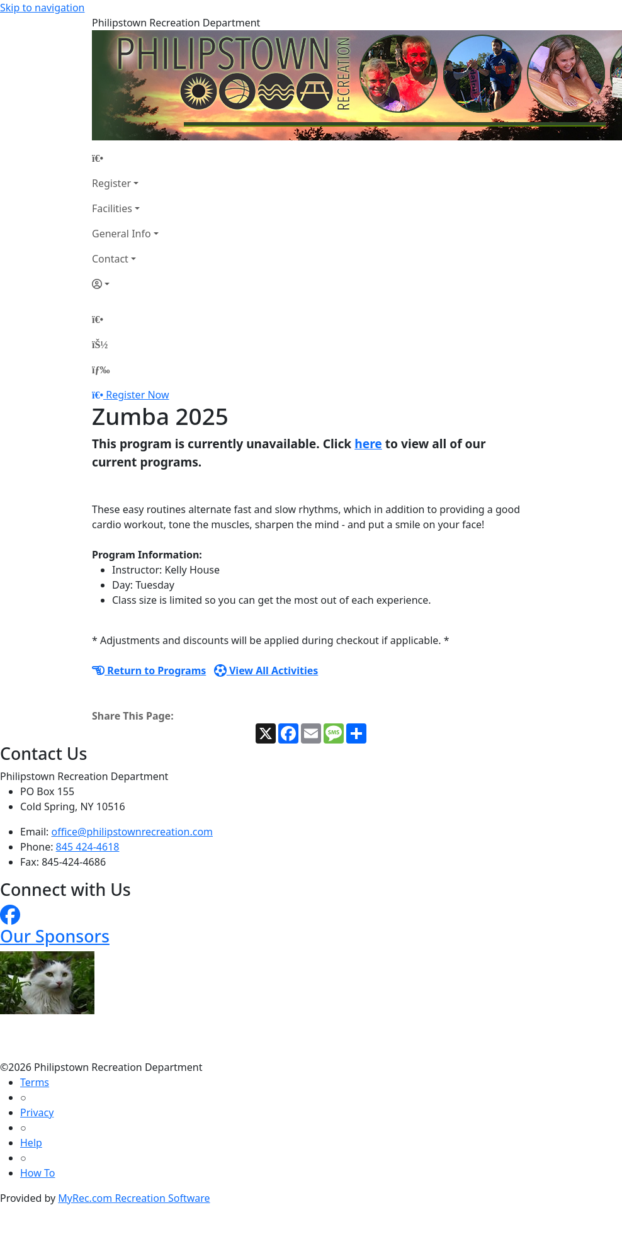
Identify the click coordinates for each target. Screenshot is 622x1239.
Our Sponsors (55, 936)
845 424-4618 (88, 847)
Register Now (137, 395)
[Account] (125, 284)
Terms (34, 1082)
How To (37, 1173)
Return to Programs (149, 670)
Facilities (112, 208)
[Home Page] (125, 158)
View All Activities (266, 670)
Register (111, 183)
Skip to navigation (42, 7)
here (368, 443)
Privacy (37, 1112)
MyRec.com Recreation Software (134, 1198)
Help (31, 1143)
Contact (110, 259)
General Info (121, 233)
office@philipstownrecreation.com (132, 832)
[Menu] (101, 369)
